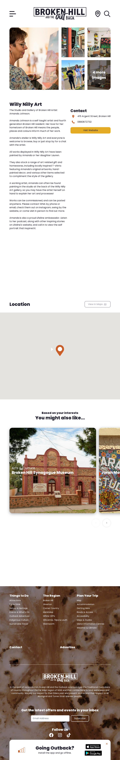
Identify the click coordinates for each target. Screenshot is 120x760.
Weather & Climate (87, 627)
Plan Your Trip (87, 596)
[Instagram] (60, 735)
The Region (51, 596)
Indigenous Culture (19, 620)
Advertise (67, 647)
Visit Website (90, 130)
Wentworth (48, 623)
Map (79, 600)
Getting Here (83, 608)
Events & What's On (19, 612)
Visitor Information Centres (90, 623)
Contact (15, 647)
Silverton (47, 604)
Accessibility (83, 616)
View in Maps (97, 304)
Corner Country (51, 608)
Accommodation (85, 604)
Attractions (15, 600)
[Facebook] (51, 735)
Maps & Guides (84, 620)
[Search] (107, 14)
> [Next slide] (106, 523)
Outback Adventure (19, 616)
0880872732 (84, 122)
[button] (60, 350)
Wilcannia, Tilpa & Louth (55, 620)
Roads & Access (85, 612)
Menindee (48, 612)
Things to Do (18, 596)
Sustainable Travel (18, 623)
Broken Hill (48, 600)
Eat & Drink (14, 604)
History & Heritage (18, 608)
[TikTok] (69, 735)
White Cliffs (49, 616)
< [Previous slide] (96, 523)
